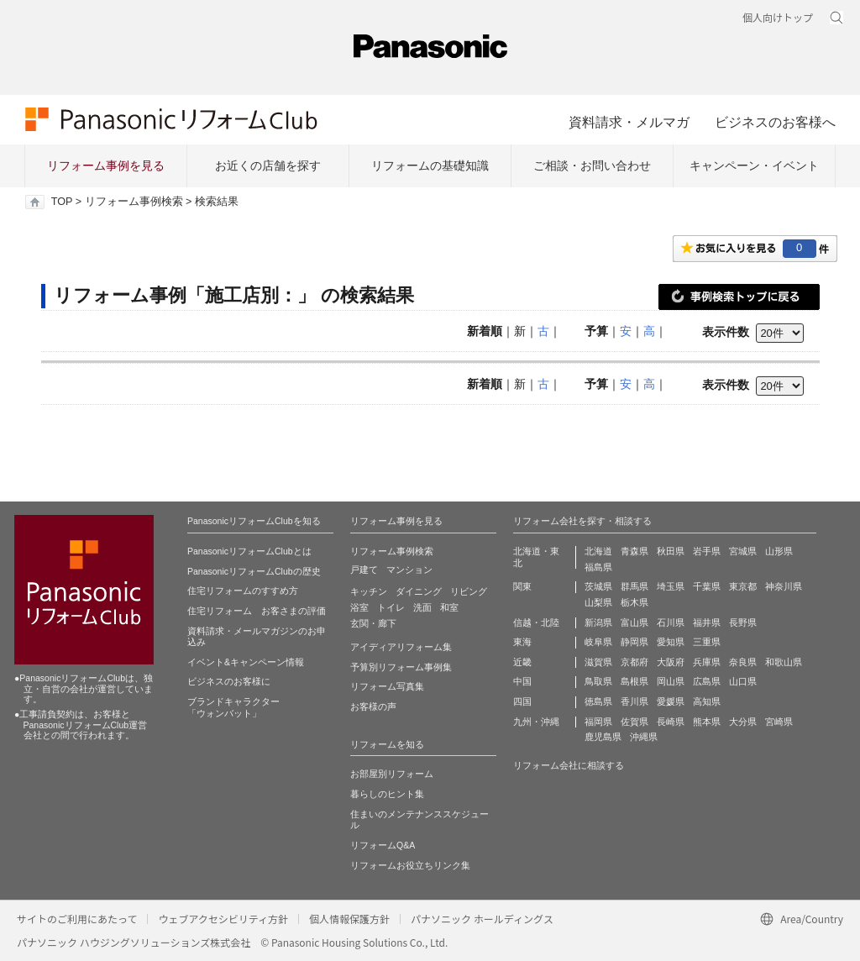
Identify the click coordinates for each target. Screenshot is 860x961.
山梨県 (598, 602)
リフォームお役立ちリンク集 (410, 865)
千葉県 (707, 586)
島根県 (634, 681)
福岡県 (598, 722)
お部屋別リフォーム (391, 774)
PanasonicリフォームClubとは (249, 551)
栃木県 (634, 602)
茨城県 (598, 586)
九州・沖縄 (536, 722)
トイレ (391, 607)
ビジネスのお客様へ (775, 121)
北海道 (598, 551)
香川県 (634, 701)
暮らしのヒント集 (387, 794)
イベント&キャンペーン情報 (245, 662)
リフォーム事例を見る (106, 165)
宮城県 (743, 551)
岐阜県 (598, 642)
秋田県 (670, 551)
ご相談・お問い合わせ (592, 165)
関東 (522, 586)
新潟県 (598, 622)
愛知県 (670, 642)
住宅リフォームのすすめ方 (242, 591)
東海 (522, 642)
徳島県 (598, 701)
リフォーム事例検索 (134, 201)
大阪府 (670, 662)
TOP (61, 201)
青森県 (634, 551)
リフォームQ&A (382, 845)
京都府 (634, 662)
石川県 (670, 622)
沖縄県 (644, 737)
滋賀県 (598, 662)
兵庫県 (707, 662)
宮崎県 (779, 722)
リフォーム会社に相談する (568, 765)
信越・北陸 (536, 622)
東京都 (743, 586)
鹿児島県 (603, 737)
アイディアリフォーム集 (401, 647)
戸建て (364, 570)
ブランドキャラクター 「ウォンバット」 (233, 707)
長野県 (743, 622)
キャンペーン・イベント (754, 165)
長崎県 (670, 722)
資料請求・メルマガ (629, 121)
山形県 (779, 551)
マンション (409, 570)
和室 (449, 607)
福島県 (598, 567)
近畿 (522, 662)
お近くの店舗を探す (268, 165)
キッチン (368, 591)
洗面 (422, 607)
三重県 (707, 642)
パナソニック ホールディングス (482, 918)
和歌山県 (783, 662)
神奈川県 (783, 586)
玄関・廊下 (373, 623)
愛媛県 (670, 701)
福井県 (707, 622)
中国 (522, 681)
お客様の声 (373, 706)
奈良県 (743, 662)
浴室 (359, 607)
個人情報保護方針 (349, 918)
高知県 (707, 701)
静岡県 (634, 642)
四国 (522, 701)
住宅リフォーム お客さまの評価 (256, 611)
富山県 (634, 622)
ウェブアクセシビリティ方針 (223, 918)
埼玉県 (670, 586)
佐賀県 (634, 722)
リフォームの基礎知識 (430, 165)
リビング (468, 591)
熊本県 (707, 722)
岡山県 (670, 681)
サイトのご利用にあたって (77, 918)
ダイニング (419, 591)
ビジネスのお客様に (228, 681)
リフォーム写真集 (387, 686)
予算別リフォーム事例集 (401, 667)
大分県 (743, 722)
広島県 (707, 681)
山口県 (743, 681)
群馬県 (634, 586)
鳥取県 (598, 681)
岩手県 (707, 551)
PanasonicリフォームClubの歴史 (254, 571)
